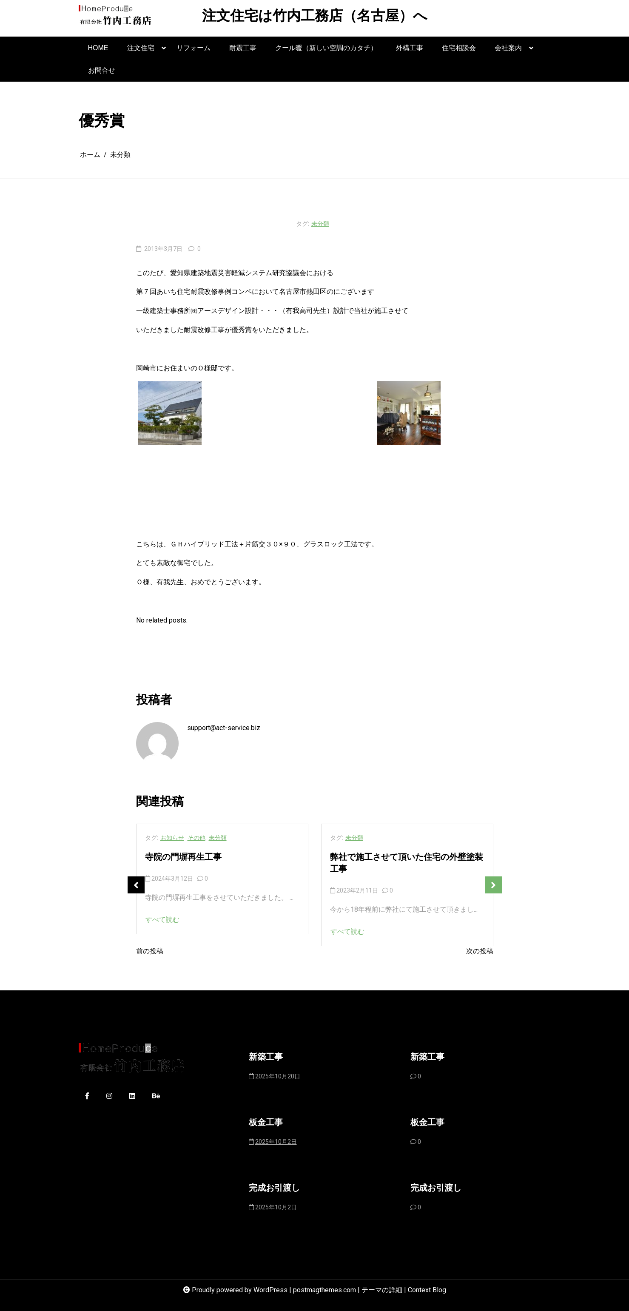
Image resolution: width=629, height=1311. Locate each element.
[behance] (156, 1096)
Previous (136, 884)
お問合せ (101, 70)
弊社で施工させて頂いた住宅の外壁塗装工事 (406, 863)
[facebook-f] (87, 1096)
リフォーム (193, 47)
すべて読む (162, 920)
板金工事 (266, 1123)
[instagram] (109, 1096)
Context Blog (427, 1290)
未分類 (320, 223)
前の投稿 (149, 951)
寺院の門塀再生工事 (183, 857)
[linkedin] (132, 1096)
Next (493, 884)
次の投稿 (479, 951)
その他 (196, 837)
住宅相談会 (459, 47)
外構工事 (409, 47)
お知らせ (172, 837)
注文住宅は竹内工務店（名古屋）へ (314, 17)
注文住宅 (140, 51)
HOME (98, 47)
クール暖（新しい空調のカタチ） (326, 47)
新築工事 (266, 1057)
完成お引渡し (274, 1188)
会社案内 (508, 51)
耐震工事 (242, 47)
